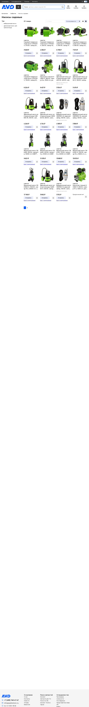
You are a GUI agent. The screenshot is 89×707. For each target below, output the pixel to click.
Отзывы (26, 703)
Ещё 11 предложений (62, 93)
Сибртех (13, 13)
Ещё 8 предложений (29, 55)
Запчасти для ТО (45, 699)
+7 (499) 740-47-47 (11, 700)
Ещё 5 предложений (62, 200)
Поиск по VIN (44, 701)
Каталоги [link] (5, 13)
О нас (26, 697)
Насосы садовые (23, 13)
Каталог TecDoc (45, 703)
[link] (13, 13)
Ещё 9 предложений (45, 55)
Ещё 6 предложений (78, 55)
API (57, 704)
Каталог (42, 697)
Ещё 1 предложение (45, 93)
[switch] (85, 1)
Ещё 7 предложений (78, 93)
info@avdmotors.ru (11, 703)
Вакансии (27, 704)
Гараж (42, 704)
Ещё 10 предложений (29, 200)
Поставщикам (61, 701)
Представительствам (63, 703)
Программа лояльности (60, 698)
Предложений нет (78, 194)
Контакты (35, 1)
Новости (26, 701)
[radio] (82, 21)
